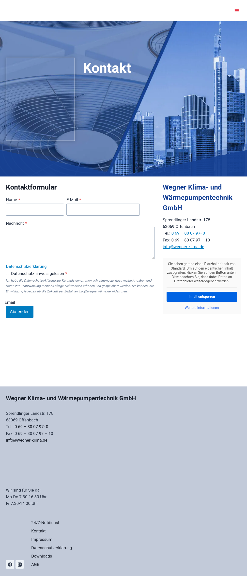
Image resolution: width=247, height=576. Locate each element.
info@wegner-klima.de (183, 246)
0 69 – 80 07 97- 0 (188, 233)
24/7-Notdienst (45, 522)
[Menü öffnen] (236, 10)
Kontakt (38, 530)
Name (13, 199)
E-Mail (73, 199)
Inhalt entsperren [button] (202, 297)
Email (10, 302)
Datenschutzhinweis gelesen (39, 273)
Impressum (41, 539)
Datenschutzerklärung (26, 266)
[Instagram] (19, 564)
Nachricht (16, 223)
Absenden (20, 311)
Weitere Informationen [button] (202, 308)
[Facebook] (10, 564)
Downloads (41, 556)
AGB (35, 564)
